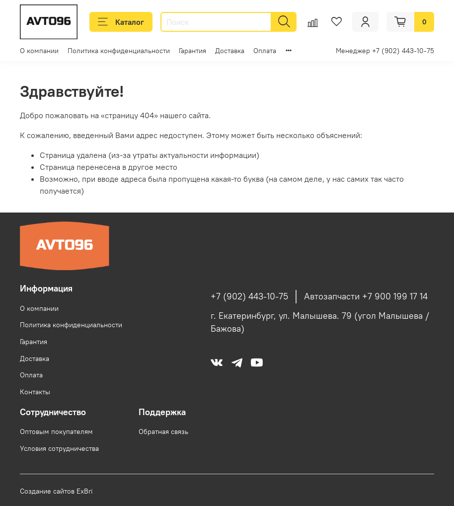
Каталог (121, 22)
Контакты (35, 391)
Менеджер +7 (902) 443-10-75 (385, 50)
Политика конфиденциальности (119, 50)
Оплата (264, 50)
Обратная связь (163, 431)
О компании (39, 50)
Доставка (229, 50)
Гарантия (192, 50)
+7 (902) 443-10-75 (249, 296)
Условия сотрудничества (59, 448)
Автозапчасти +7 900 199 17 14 (366, 296)
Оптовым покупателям (56, 431)
